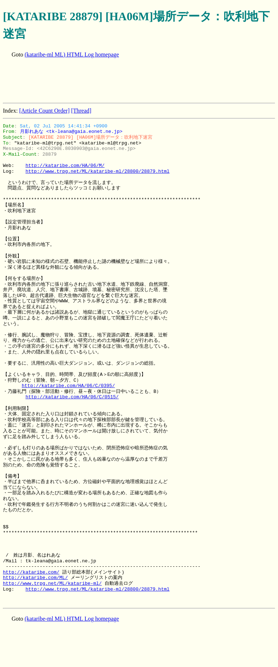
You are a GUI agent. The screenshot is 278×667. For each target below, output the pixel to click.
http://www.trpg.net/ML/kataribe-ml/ (52, 583)
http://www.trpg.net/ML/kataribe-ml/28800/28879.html (97, 171)
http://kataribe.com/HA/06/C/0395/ (68, 385)
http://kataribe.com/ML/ (35, 577)
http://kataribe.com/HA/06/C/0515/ (71, 397)
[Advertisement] (134, 81)
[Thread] (81, 111)
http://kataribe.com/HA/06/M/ (64, 165)
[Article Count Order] (44, 111)
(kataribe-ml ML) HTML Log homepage (72, 54)
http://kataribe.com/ (31, 572)
